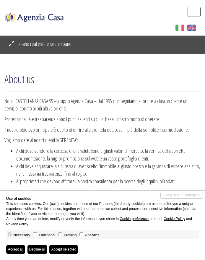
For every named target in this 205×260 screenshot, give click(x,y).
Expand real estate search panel (40, 43)
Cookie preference (134, 219)
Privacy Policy (17, 224)
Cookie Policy (174, 219)
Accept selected (63, 249)
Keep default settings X (182, 195)
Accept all (15, 249)
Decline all (37, 249)
